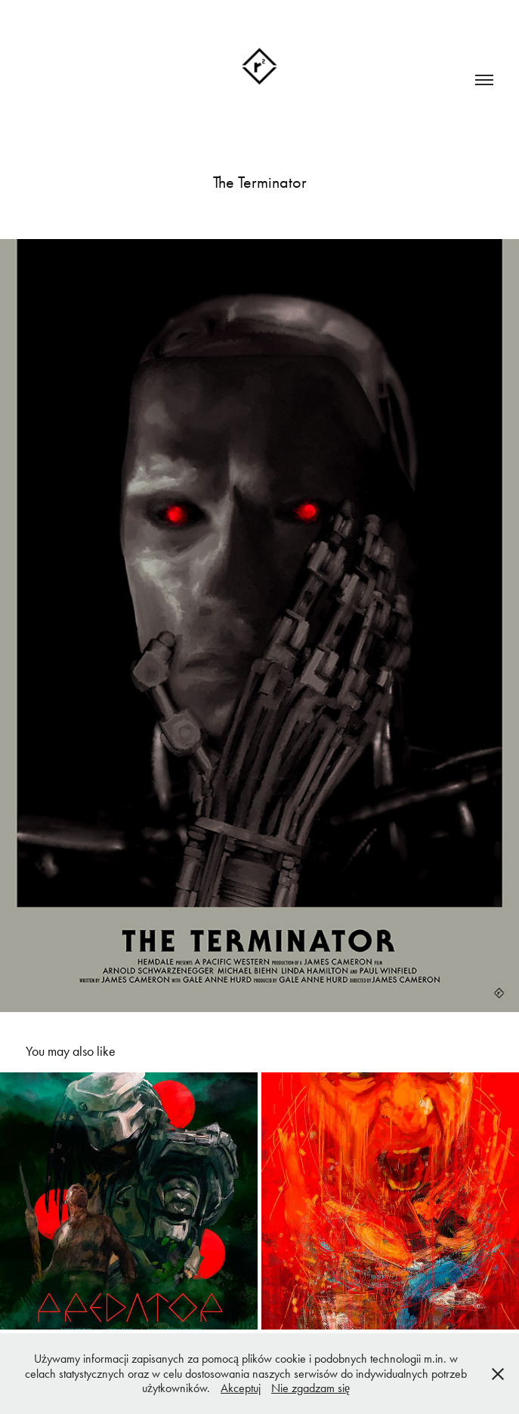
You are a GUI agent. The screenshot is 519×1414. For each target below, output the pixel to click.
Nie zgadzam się (310, 1388)
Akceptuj (241, 1388)
